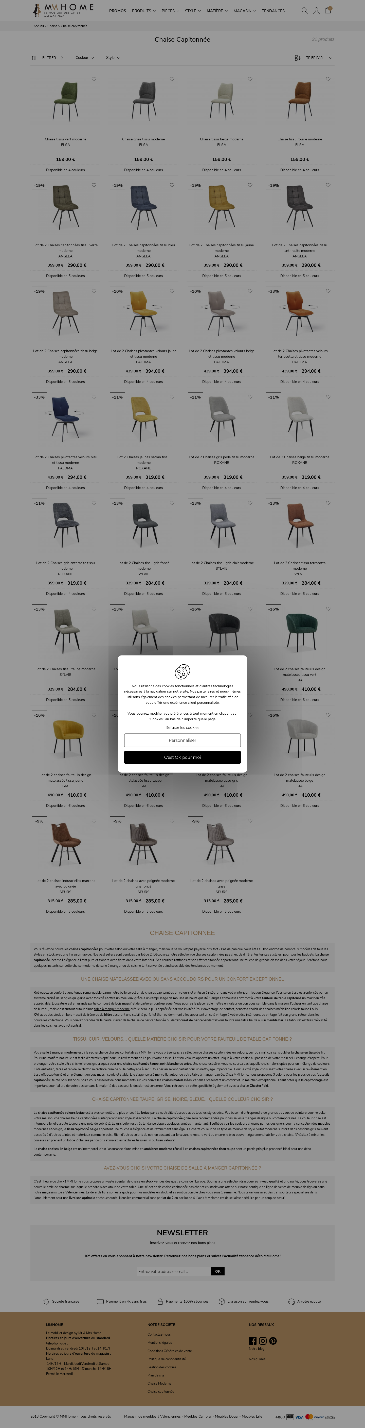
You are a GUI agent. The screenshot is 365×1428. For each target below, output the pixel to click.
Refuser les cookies (182, 728)
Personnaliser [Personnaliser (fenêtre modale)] (182, 740)
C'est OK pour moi (182, 757)
